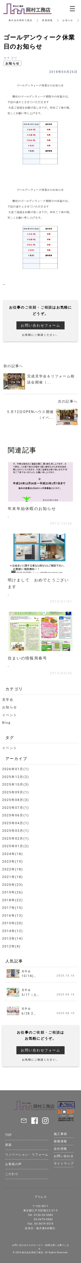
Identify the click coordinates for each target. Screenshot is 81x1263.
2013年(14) (12, 939)
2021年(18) (12, 877)
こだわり (12, 1174)
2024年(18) (12, 854)
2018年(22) (12, 900)
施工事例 (60, 1134)
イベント (9, 715)
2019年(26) (12, 892)
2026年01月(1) (15, 769)
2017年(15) (12, 908)
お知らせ (67, 20)
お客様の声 (13, 1164)
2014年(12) (12, 931)
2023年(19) (12, 861)
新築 (8, 1144)
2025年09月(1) (15, 792)
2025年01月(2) (15, 846)
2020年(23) (12, 885)
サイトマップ (64, 1163)
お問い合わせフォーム (40, 325)
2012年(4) (11, 946)
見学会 (7, 700)
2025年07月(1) (15, 808)
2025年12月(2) (15, 777)
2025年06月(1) (15, 815)
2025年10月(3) (15, 784)
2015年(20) (12, 923)
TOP (8, 1135)
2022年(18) (12, 869)
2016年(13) (12, 916)
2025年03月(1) (15, 831)
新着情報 (47, 20)
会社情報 (60, 1148)
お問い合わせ (64, 1156)
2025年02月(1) (15, 838)
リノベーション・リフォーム (26, 1154)
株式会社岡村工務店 (20, 20)
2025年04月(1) (15, 823)
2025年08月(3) (15, 800)
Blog (6, 723)
